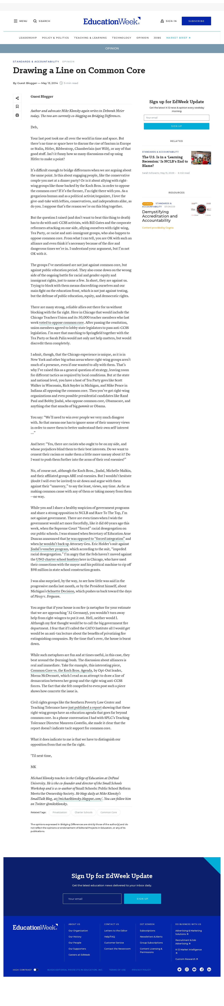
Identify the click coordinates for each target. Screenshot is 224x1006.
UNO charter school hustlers (57, 559)
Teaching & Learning (98, 37)
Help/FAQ (109, 936)
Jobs (164, 37)
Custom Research (186, 959)
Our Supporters (77, 948)
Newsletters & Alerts (151, 936)
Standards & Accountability (36, 61)
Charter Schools (84, 812)
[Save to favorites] (17, 106)
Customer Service (114, 942)
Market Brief (186, 37)
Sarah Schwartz (150, 173)
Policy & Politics (62, 37)
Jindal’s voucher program (49, 549)
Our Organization (78, 930)
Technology (129, 37)
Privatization (60, 812)
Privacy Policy (141, 970)
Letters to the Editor (115, 930)
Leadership (35, 37)
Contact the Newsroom (117, 948)
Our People (75, 942)
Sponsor (170, 206)
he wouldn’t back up (54, 543)
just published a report (85, 707)
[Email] (92, 899)
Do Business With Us (188, 924)
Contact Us (111, 924)
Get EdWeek (147, 924)
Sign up (142, 898)
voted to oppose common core (61, 322)
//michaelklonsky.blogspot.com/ (79, 798)
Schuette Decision (60, 591)
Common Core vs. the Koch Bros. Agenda (61, 670)
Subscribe (197, 21)
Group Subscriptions (151, 942)
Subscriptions (147, 930)
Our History (75, 936)
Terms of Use (117, 970)
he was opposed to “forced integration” (96, 538)
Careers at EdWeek (79, 954)
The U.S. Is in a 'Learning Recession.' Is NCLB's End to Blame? (165, 161)
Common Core (108, 812)
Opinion (150, 37)
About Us (74, 924)
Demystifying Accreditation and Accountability (159, 216)
